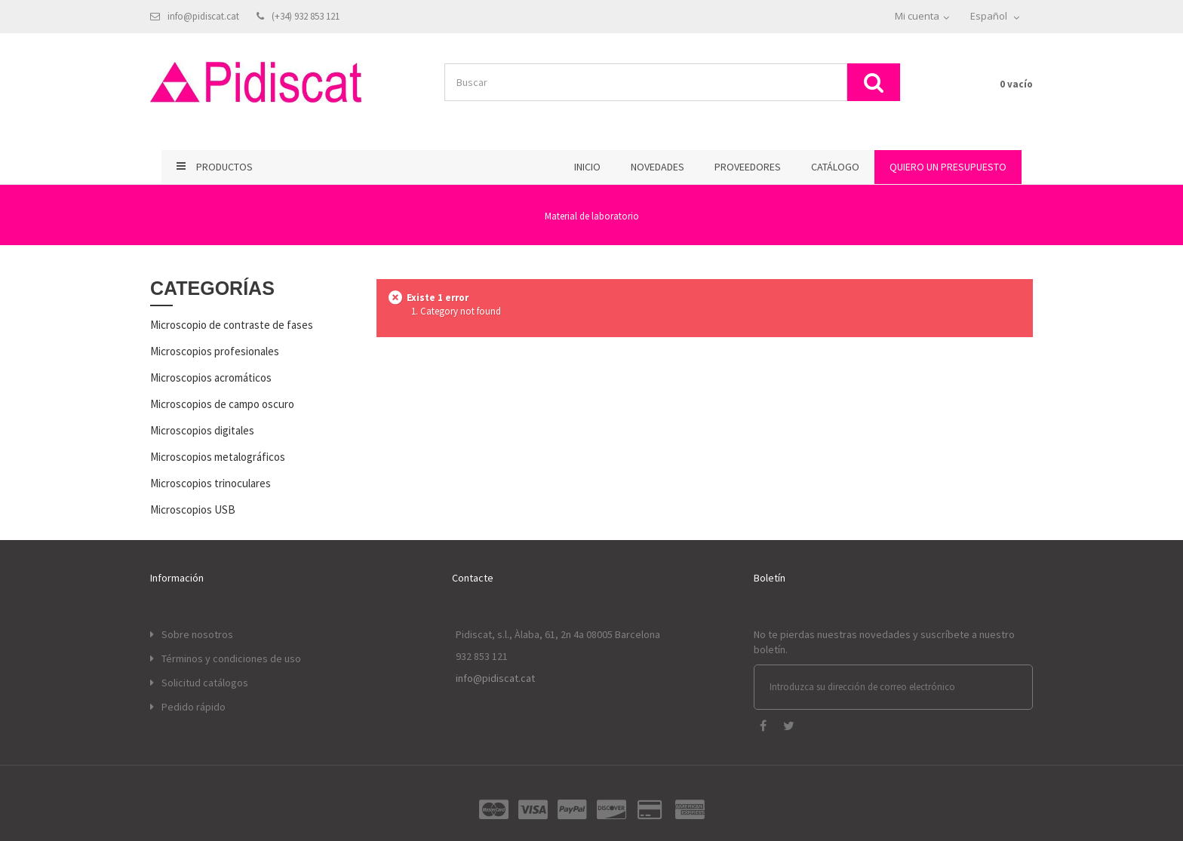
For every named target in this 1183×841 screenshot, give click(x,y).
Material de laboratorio (592, 216)
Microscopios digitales (202, 430)
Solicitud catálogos (204, 682)
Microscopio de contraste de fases (231, 325)
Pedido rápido (193, 707)
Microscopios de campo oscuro (222, 404)
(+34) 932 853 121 (306, 16)
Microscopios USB (192, 509)
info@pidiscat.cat (203, 16)
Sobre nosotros (197, 634)
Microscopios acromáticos (211, 377)
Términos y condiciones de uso (231, 658)
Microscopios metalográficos (217, 457)
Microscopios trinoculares (210, 483)
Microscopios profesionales (214, 351)
